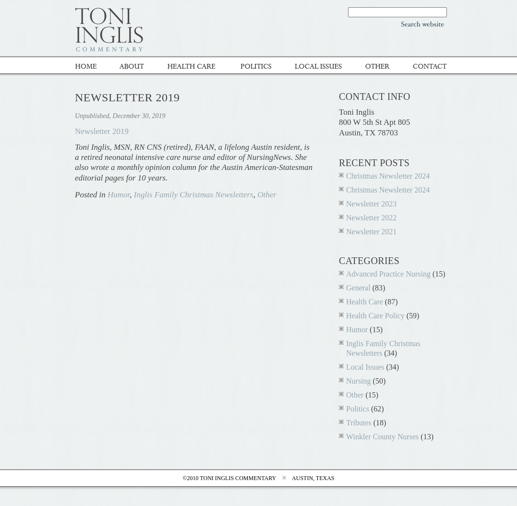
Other (378, 66)
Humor (119, 194)
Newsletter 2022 (371, 218)
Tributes (359, 423)
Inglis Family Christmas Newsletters (193, 194)
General (358, 288)
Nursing (358, 381)
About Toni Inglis (134, 66)
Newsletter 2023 (371, 204)
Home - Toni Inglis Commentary (92, 66)
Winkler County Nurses (382, 437)
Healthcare (194, 66)
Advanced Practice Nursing (388, 274)
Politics (257, 66)
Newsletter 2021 (371, 232)
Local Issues (319, 66)
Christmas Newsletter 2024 (388, 176)
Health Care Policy (375, 316)
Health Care (364, 302)
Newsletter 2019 (102, 131)
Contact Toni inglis (425, 66)
